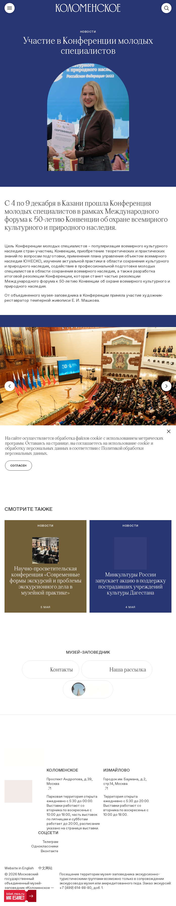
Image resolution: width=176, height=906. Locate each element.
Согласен (18, 465)
